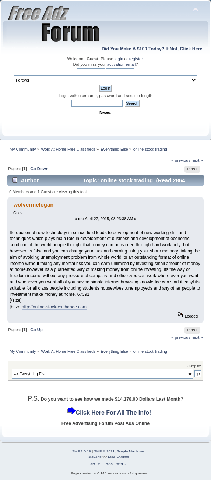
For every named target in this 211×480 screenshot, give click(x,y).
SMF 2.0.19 (81, 451)
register (136, 59)
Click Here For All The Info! (113, 412)
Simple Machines (131, 451)
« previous (180, 160)
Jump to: (194, 366)
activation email (121, 64)
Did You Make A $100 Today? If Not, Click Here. (153, 48)
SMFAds (95, 457)
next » (197, 160)
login (119, 59)
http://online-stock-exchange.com (54, 306)
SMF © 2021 (104, 451)
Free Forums (118, 457)
